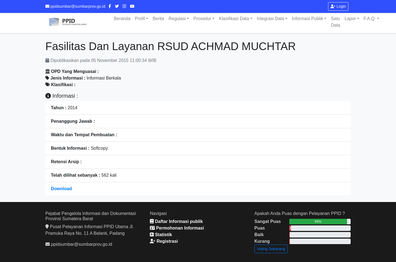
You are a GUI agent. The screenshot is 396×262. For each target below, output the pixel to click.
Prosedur (202, 18)
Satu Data (335, 22)
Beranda (122, 18)
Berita (158, 18)
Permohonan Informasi (177, 228)
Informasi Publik (307, 18)
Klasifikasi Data (234, 18)
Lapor (350, 18)
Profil (140, 18)
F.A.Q (370, 18)
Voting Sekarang (271, 249)
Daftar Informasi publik (176, 221)
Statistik (161, 234)
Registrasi (164, 241)
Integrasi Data (270, 18)
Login (338, 6)
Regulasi (177, 18)
